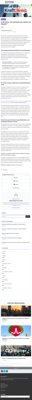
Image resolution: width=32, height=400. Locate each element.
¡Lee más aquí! (19, 165)
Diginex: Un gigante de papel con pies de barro (10, 233)
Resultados (4, 267)
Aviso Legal (3, 383)
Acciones (3, 19)
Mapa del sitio (3, 387)
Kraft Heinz (5, 169)
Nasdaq (3, 275)
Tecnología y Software (6, 263)
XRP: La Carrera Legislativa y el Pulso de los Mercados (12, 237)
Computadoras (5, 279)
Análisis (3, 259)
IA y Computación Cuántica (7, 271)
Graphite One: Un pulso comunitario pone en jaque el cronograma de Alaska (16, 242)
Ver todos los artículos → (16, 207)
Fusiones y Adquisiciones (7, 283)
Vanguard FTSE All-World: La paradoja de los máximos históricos (14, 224)
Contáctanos (3, 390)
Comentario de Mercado (6, 287)
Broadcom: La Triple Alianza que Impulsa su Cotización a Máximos (14, 228)
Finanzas (4, 255)
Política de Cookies (4, 384)
